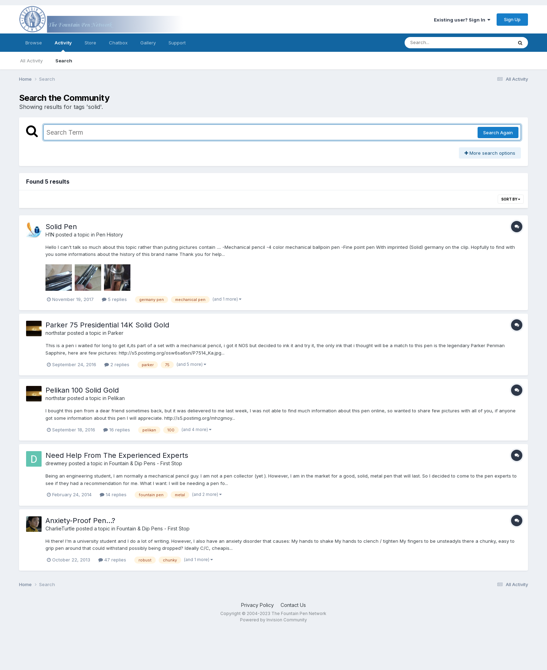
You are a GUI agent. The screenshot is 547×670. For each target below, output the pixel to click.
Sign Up (512, 19)
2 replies (116, 364)
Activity (63, 46)
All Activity (31, 60)
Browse (33, 42)
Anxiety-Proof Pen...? (80, 520)
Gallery (148, 42)
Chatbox (118, 42)
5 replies (114, 299)
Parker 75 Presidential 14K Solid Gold (107, 325)
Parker (115, 333)
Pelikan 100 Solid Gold (82, 390)
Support (177, 42)
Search (63, 60)
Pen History (109, 235)
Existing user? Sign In (462, 20)
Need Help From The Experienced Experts (116, 455)
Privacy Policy (257, 605)
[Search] (439, 42)
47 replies (112, 560)
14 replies (113, 494)
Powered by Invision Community (273, 619)
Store (90, 42)
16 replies (116, 429)
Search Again (498, 132)
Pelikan (116, 398)
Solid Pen (61, 226)
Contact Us (293, 605)
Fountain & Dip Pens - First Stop (145, 463)
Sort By (510, 199)
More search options (490, 153)
